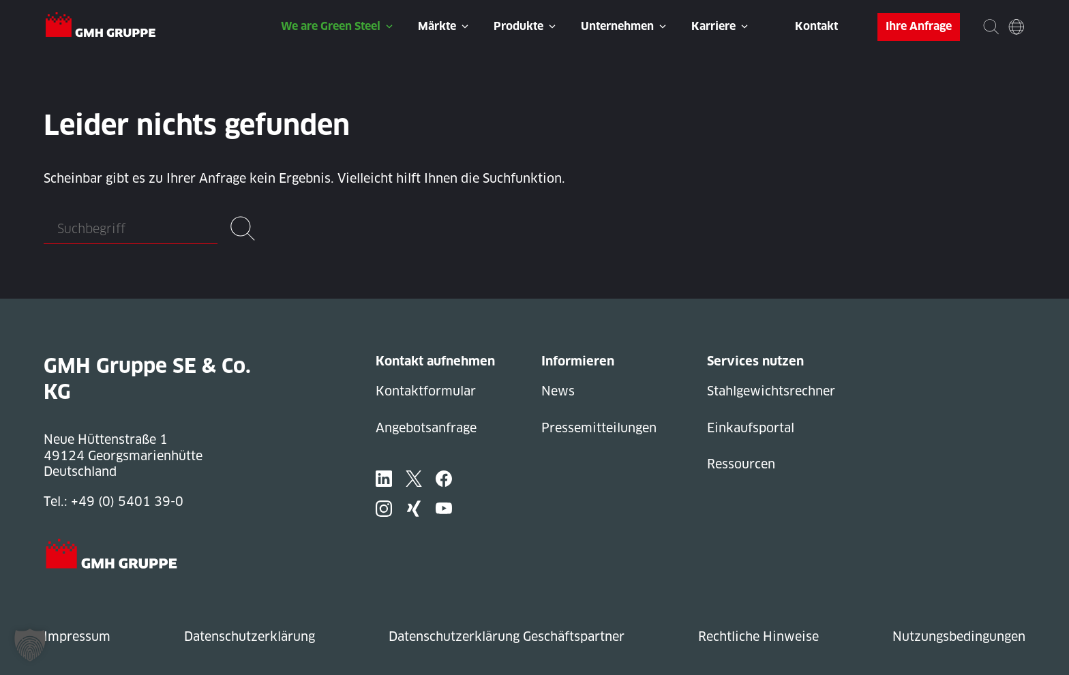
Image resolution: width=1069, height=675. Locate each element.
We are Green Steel (330, 26)
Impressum (77, 636)
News (558, 391)
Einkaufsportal (750, 428)
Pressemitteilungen (599, 428)
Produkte (518, 26)
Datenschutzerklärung (249, 636)
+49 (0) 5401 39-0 (127, 501)
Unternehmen (617, 26)
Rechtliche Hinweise (758, 636)
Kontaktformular (426, 391)
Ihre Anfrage (919, 26)
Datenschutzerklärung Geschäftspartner (506, 636)
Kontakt (816, 26)
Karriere (713, 26)
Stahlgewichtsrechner (771, 391)
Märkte (437, 26)
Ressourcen (741, 464)
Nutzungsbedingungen (958, 636)
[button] (30, 645)
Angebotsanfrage (426, 428)
